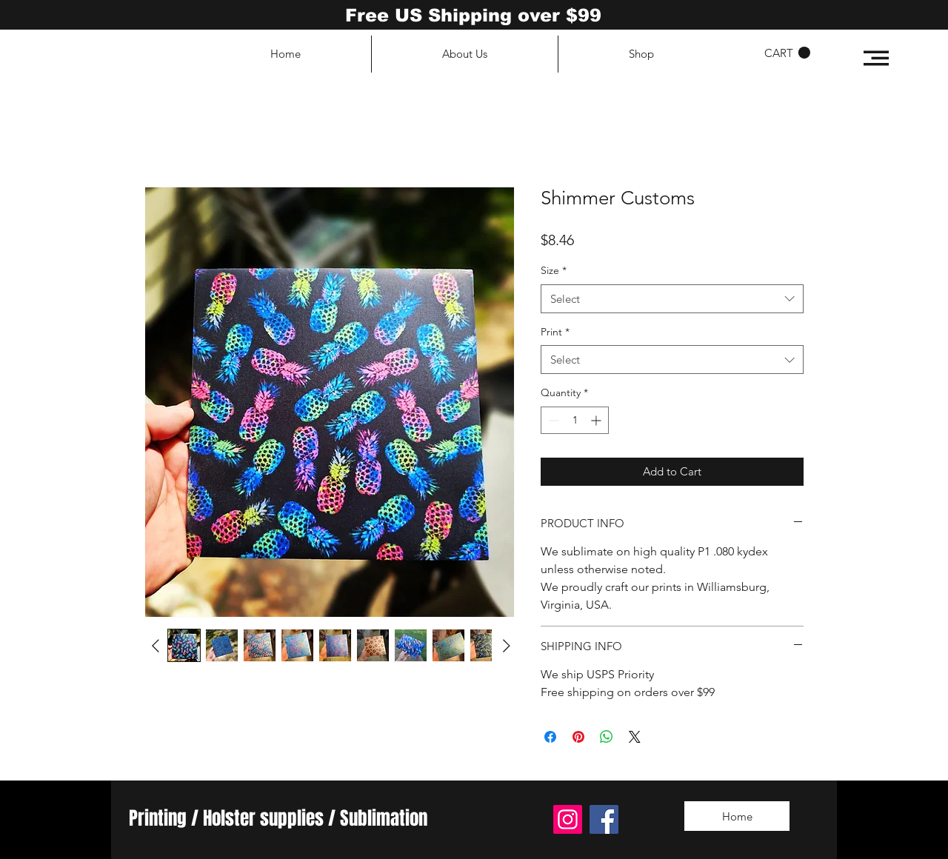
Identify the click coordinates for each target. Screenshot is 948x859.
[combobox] (672, 298)
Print (555, 331)
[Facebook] (604, 819)
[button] (876, 58)
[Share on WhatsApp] (606, 737)
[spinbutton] (574, 420)
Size (554, 270)
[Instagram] (567, 819)
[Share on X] (635, 737)
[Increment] (597, 420)
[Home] (737, 816)
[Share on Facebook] (550, 737)
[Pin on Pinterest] (578, 737)
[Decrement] (552, 420)
